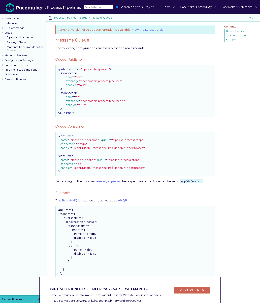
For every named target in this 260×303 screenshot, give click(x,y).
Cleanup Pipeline (15, 79)
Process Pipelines (65, 17)
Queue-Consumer (236, 35)
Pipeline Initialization (20, 37)
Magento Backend (16, 55)
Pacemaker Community (196, 7)
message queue (108, 181)
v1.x (251, 17)
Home (166, 7)
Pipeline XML (12, 74)
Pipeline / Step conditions (20, 69)
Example (231, 39)
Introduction (12, 18)
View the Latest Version (148, 29)
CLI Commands (14, 27)
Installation (11, 23)
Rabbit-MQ (69, 200)
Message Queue (17, 42)
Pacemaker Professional (237, 7)
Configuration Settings (18, 60)
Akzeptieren (192, 290)
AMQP (122, 200)
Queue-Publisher (235, 31)
